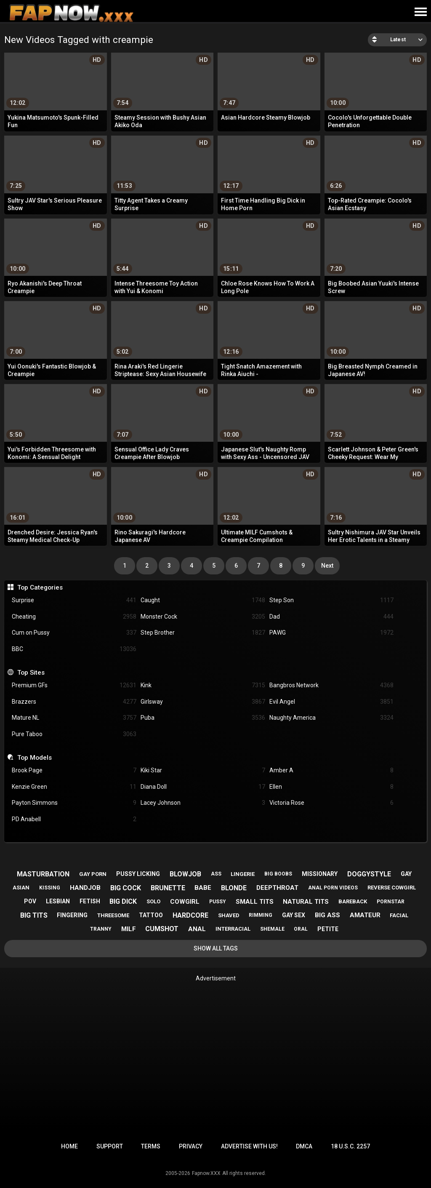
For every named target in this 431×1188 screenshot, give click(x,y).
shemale (272, 929)
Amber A (331, 770)
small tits (255, 901)
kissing (49, 888)
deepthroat (277, 888)
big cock (125, 888)
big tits (34, 915)
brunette (168, 888)
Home (69, 1146)
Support (109, 1146)
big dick (123, 901)
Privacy (190, 1146)
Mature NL (74, 717)
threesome (113, 915)
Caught (203, 600)
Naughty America (331, 717)
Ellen (331, 786)
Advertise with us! (249, 1146)
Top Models (34, 757)
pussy (217, 902)
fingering (72, 915)
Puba (203, 717)
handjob (85, 888)
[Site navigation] (420, 12)
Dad (331, 616)
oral (301, 929)
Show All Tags (216, 948)
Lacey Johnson (203, 802)
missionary (320, 873)
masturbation (43, 874)
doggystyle (369, 874)
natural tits (306, 901)
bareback (352, 901)
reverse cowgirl (391, 887)
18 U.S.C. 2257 (350, 1146)
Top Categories (40, 587)
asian (21, 887)
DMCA (304, 1146)
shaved (228, 915)
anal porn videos (333, 888)
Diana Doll (203, 786)
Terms (150, 1146)
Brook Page (74, 770)
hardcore (190, 915)
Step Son (331, 600)
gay (406, 873)
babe (202, 888)
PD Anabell (74, 819)
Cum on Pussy (74, 632)
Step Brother (203, 632)
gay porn (92, 874)
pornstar (390, 902)
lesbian (58, 901)
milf (128, 929)
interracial (233, 929)
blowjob (185, 874)
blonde (234, 888)
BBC (74, 649)
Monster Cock (203, 616)
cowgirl (185, 901)
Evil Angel (331, 701)
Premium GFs (74, 685)
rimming (260, 915)
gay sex (293, 915)
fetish (90, 901)
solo (153, 901)
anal (197, 929)
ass (216, 874)
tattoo (151, 915)
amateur (365, 915)
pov (30, 901)
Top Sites (31, 672)
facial (399, 915)
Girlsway (203, 701)
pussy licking (138, 873)
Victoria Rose (331, 802)
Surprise (74, 600)
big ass (327, 915)
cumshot (161, 929)
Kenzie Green (74, 786)
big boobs (278, 874)
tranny (101, 929)
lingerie (243, 874)
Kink (203, 685)
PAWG (331, 632)
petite (327, 929)
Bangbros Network (331, 685)
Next (327, 565)
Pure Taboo (74, 734)
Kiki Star (203, 770)
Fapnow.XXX (206, 1173)
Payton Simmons (74, 802)
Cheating (74, 616)
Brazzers (74, 701)
